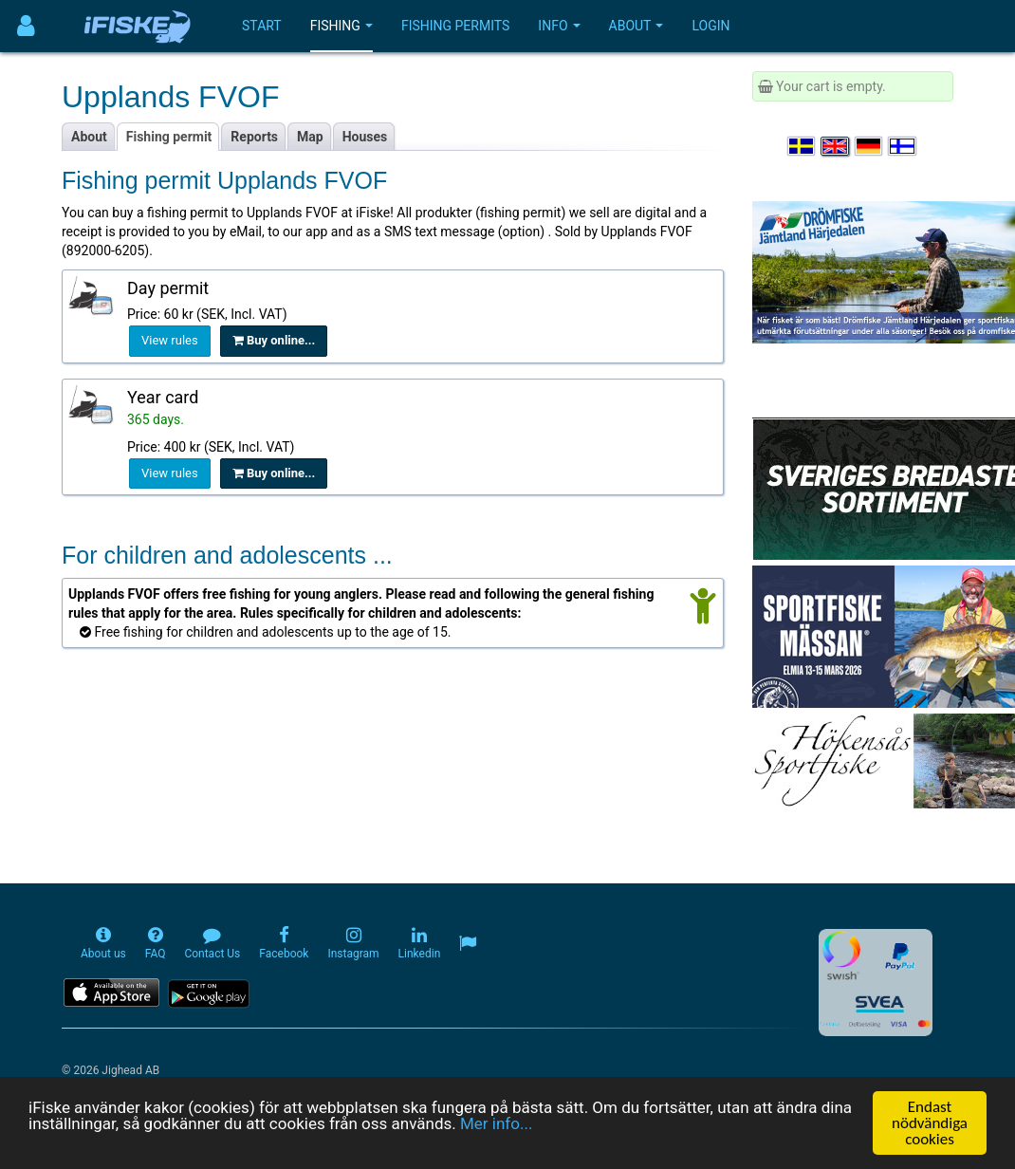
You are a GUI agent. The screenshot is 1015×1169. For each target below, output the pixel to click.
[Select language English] (836, 146)
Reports (254, 136)
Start (262, 25)
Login (710, 25)
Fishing (341, 25)
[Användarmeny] (26, 26)
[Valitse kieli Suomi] (903, 146)
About (636, 25)
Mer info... (496, 1123)
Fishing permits (455, 25)
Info (559, 25)
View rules (169, 340)
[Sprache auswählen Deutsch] (870, 146)
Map (310, 136)
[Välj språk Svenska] (802, 146)
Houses (365, 136)
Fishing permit (169, 136)
